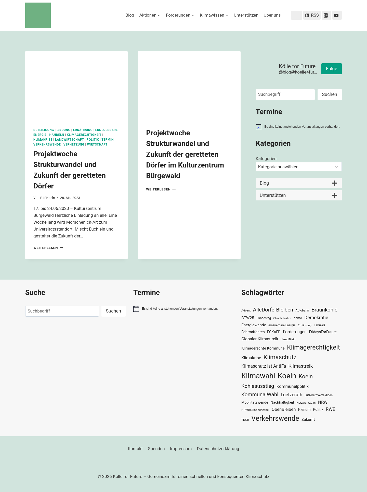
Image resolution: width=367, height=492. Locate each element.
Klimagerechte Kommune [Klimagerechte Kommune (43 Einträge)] (263, 348)
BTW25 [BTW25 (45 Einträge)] (247, 318)
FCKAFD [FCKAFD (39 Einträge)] (274, 332)
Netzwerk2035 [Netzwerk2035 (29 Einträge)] (306, 402)
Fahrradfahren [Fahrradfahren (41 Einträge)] (253, 332)
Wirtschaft (97, 144)
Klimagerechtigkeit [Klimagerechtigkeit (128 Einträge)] (313, 347)
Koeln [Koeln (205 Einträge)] (287, 375)
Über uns (272, 15)
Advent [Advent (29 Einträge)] (246, 310)
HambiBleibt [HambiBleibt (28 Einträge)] (288, 339)
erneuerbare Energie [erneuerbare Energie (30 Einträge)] (281, 325)
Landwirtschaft (69, 139)
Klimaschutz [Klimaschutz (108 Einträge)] (280, 357)
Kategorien (266, 158)
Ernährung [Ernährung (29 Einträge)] (304, 325)
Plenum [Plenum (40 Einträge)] (304, 409)
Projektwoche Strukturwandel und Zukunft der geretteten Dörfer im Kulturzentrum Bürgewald (185, 154)
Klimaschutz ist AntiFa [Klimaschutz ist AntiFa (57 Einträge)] (263, 366)
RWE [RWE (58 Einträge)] (330, 409)
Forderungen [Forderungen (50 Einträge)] (295, 331)
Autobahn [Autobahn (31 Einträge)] (302, 310)
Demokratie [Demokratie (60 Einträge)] (316, 317)
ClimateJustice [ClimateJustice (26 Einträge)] (282, 318)
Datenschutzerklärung (218, 448)
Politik (93, 139)
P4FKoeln (47, 198)
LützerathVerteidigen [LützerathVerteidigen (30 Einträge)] (319, 395)
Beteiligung (43, 130)
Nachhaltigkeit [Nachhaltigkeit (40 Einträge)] (282, 402)
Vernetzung (73, 144)
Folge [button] (331, 68)
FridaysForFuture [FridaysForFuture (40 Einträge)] (322, 332)
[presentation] (76, 85)
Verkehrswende (47, 144)
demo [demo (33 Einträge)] (298, 318)
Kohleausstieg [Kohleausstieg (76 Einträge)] (257, 386)
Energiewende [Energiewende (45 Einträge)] (253, 325)
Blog (129, 15)
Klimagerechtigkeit (84, 135)
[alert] (299, 127)
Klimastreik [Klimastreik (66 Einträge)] (301, 366)
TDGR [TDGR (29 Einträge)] (245, 420)
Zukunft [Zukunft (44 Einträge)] (308, 419)
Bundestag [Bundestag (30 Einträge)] (263, 318)
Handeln (56, 135)
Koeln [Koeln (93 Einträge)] (306, 376)
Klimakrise (43, 139)
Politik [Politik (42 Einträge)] (318, 409)
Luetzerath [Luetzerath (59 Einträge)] (291, 394)
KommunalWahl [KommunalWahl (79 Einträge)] (259, 394)
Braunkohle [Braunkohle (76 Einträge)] (324, 310)
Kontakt (135, 448)
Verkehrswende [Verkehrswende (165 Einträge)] (275, 418)
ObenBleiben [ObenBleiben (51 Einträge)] (284, 409)
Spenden (156, 448)
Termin (108, 139)
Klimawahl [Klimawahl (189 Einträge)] (258, 375)
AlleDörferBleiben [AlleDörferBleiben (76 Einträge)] (273, 310)
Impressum (181, 448)
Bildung (63, 130)
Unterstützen (246, 15)
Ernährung (83, 130)
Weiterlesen (48, 248)
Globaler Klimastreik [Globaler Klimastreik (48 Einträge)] (259, 339)
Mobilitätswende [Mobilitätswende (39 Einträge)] (254, 402)
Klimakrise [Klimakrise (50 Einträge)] (251, 357)
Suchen (329, 94)
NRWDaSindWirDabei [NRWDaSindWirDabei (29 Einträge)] (255, 410)
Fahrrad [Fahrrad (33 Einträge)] (319, 325)
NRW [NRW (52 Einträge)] (322, 402)
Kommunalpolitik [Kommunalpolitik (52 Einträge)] (293, 386)
